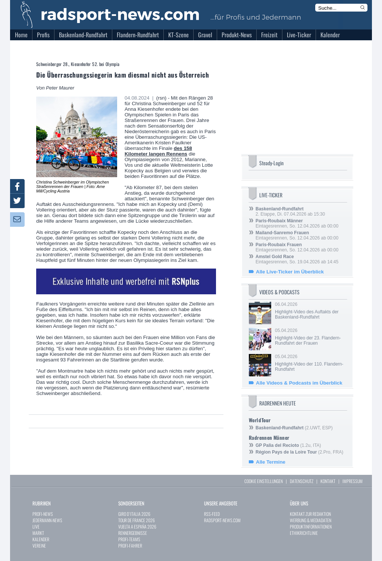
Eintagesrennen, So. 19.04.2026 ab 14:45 (297, 259)
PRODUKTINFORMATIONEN (311, 526)
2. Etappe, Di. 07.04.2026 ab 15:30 (290, 211)
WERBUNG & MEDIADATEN (310, 520)
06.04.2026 (310, 311)
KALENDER (40, 539)
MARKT (38, 533)
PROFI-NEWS (42, 514)
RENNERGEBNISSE (132, 533)
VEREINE (39, 545)
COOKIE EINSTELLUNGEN (263, 481)
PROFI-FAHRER (130, 545)
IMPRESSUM (352, 481)
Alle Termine (270, 462)
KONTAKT (327, 481)
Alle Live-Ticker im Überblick (290, 272)
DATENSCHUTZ (301, 481)
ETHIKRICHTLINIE (304, 533)
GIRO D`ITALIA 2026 (134, 514)
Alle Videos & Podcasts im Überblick (299, 383)
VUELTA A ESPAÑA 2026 (137, 526)
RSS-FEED (212, 514)
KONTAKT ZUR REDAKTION (310, 514)
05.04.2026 (310, 337)
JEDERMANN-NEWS (47, 520)
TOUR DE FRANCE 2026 (136, 520)
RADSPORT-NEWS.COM (222, 520)
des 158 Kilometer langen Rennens (158, 151)
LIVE (36, 526)
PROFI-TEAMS (129, 539)
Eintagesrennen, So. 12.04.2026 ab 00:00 (297, 223)
